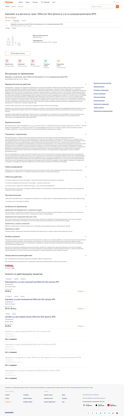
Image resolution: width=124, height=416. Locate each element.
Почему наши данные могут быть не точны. (82, 385)
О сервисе (26, 392)
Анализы (64, 396)
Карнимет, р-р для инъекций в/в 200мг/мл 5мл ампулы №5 (30, 297)
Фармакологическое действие (102, 81)
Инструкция (16, 21)
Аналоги (24, 21)
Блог (63, 399)
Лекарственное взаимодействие (103, 109)
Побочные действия (99, 95)
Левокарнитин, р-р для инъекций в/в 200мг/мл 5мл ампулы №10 (32, 368)
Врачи (63, 392)
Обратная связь (27, 396)
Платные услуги (48, 396)
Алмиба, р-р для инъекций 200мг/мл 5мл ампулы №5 (27, 329)
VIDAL (13, 265)
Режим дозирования (99, 91)
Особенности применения (101, 102)
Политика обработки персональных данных (94, 396)
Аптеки (80, 289)
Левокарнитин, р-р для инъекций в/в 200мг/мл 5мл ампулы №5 (32, 279)
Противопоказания (99, 98)
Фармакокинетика (99, 84)
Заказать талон (48, 392)
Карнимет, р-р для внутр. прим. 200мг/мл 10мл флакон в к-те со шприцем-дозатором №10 (43, 355)
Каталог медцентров (49, 399)
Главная (7, 392)
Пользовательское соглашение (91, 392)
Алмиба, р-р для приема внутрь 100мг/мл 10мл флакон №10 (30, 314)
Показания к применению (101, 88)
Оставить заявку (27, 399)
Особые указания (99, 105)
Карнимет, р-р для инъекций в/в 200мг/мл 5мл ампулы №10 (30, 342)
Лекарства (8, 399)
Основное (7, 21)
